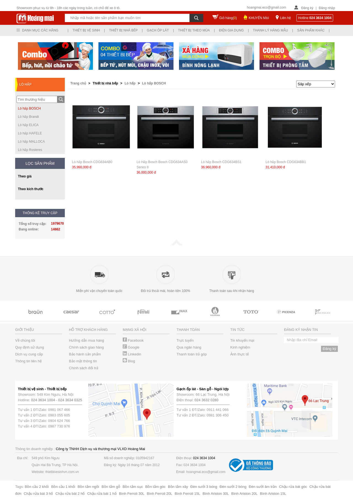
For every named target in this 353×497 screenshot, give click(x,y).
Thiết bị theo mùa (194, 30)
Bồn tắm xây (178, 487)
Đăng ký (307, 8)
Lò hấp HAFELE (30, 133)
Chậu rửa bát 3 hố (38, 493)
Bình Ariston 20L (244, 493)
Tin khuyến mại (242, 340)
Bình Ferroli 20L (159, 493)
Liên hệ (285, 18)
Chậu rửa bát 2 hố (70, 493)
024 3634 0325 (70, 400)
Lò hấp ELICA (28, 125)
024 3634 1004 (43, 400)
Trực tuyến (185, 340)
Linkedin (132, 354)
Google (131, 347)
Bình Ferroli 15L (187, 493)
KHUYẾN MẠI (259, 18)
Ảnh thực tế (239, 354)
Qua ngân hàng (188, 347)
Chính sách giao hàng (86, 347)
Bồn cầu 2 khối (37, 487)
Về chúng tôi (25, 340)
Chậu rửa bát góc (293, 487)
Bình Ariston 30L (216, 493)
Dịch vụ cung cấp (29, 354)
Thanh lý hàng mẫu (270, 30)
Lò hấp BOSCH (29, 108)
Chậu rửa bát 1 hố (101, 493)
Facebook (133, 340)
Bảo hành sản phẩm (85, 354)
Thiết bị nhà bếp (123, 30)
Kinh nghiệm (240, 347)
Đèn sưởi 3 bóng (203, 487)
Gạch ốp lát (158, 30)
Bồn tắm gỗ (110, 487)
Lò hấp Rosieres (30, 150)
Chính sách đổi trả (83, 368)
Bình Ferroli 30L (132, 493)
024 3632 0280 (206, 400)
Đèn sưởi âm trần (263, 487)
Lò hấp (131, 83)
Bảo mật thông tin (83, 361)
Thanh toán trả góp (191, 354)
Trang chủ (78, 83)
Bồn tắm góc (155, 487)
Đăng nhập (327, 8)
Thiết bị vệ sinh (86, 30)
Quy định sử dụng (29, 347)
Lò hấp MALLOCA (31, 141)
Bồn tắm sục (133, 487)
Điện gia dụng (231, 30)
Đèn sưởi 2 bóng (233, 487)
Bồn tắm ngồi (88, 487)
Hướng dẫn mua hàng (86, 340)
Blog (129, 361)
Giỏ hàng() (228, 18)
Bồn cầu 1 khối (63, 487)
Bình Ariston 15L (273, 493)
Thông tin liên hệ (28, 361)
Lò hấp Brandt (28, 117)
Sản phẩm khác (311, 30)
